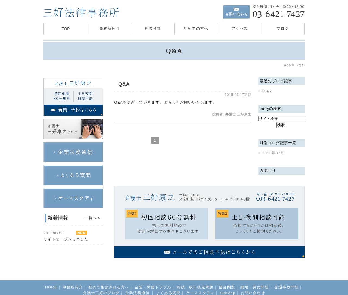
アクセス (239, 29)
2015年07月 (273, 153)
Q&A (124, 84)
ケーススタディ (200, 282)
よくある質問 (168, 282)
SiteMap (227, 282)
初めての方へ (196, 29)
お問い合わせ (253, 282)
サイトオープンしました (66, 239)
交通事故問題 (286, 276)
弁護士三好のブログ (101, 282)
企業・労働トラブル (153, 276)
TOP (66, 29)
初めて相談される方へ (108, 276)
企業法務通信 (138, 282)
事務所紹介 (110, 29)
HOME (51, 276)
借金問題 (227, 276)
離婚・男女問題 (254, 276)
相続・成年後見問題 (195, 276)
